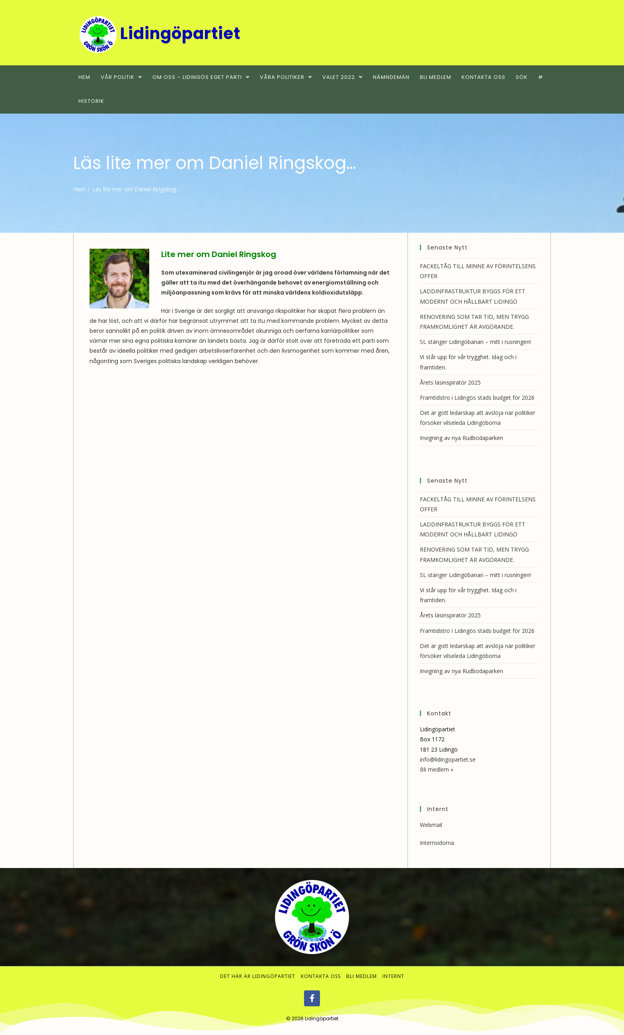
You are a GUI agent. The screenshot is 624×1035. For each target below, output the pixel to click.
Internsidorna (437, 842)
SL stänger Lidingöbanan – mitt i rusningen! (475, 342)
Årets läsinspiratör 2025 (450, 382)
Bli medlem (361, 976)
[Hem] (79, 189)
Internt (393, 976)
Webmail (431, 825)
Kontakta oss (321, 976)
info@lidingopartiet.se (448, 759)
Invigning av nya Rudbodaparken (461, 438)
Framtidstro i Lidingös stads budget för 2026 (477, 397)
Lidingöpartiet (321, 1018)
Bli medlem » (436, 769)
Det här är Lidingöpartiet (257, 976)
